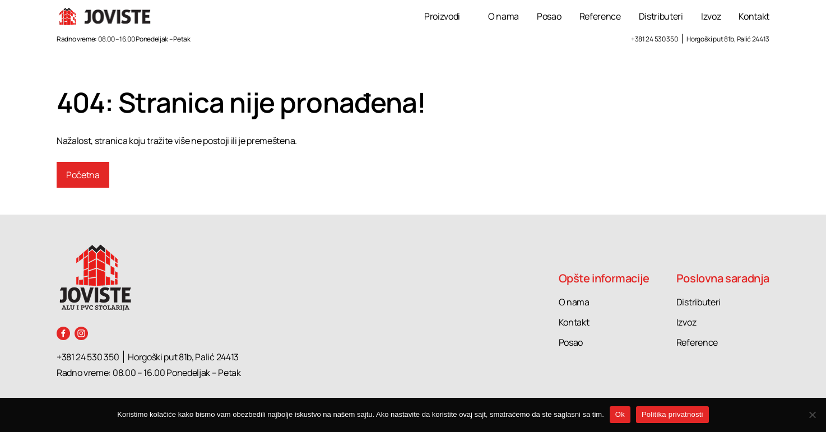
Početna (83, 175)
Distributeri (661, 16)
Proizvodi (442, 16)
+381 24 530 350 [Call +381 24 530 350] (654, 39)
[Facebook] (63, 333)
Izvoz (711, 16)
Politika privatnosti (672, 414)
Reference (600, 16)
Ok (620, 414)
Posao (549, 16)
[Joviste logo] (105, 16)
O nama (503, 16)
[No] (812, 414)
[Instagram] (81, 333)
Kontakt (754, 16)
